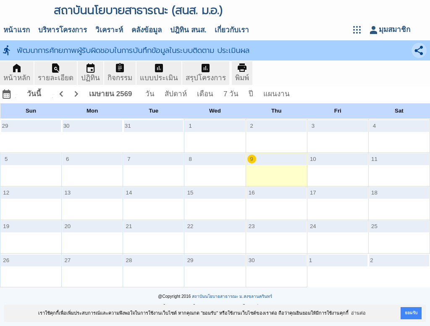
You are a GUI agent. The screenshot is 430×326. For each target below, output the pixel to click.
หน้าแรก (16, 30)
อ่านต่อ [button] (358, 312)
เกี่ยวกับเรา (232, 30)
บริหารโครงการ (62, 30)
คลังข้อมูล (146, 30)
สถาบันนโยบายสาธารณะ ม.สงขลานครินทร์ (232, 296)
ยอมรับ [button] (411, 312)
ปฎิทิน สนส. (188, 30)
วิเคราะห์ (109, 30)
